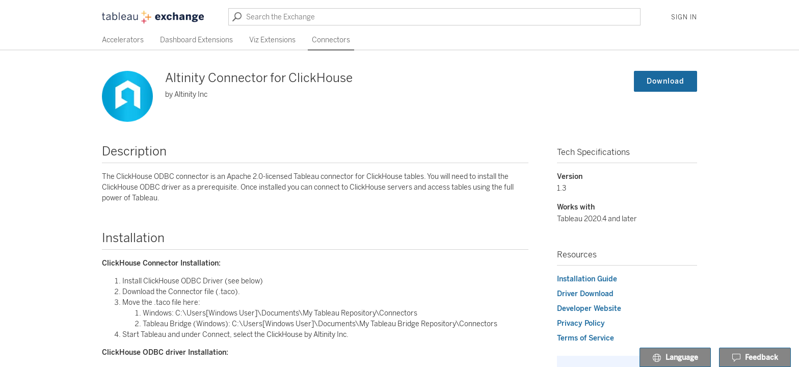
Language (675, 357)
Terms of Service (585, 338)
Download (665, 81)
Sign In (684, 17)
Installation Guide (587, 279)
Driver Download (585, 294)
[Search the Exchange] (434, 16)
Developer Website (589, 308)
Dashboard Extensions (196, 40)
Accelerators (123, 40)
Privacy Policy (581, 323)
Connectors (331, 40)
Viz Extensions (272, 40)
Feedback (755, 357)
